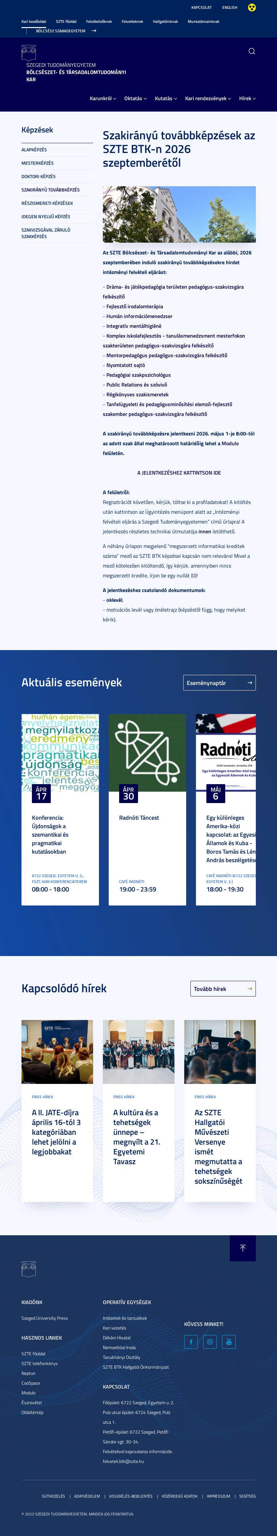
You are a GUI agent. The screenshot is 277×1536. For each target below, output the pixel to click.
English (229, 7)
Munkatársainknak (203, 21)
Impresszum (218, 1496)
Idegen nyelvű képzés (45, 216)
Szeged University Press (44, 1318)
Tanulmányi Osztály (121, 1357)
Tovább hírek (210, 988)
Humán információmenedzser (139, 316)
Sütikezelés (53, 1496)
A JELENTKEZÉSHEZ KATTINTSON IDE (179, 472)
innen (205, 531)
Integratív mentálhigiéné (133, 325)
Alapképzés (34, 149)
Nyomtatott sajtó (125, 365)
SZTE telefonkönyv (39, 1363)
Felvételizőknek (99, 21)
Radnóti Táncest (139, 817)
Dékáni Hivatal (117, 1337)
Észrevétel (31, 1402)
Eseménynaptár (206, 682)
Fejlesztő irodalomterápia (134, 306)
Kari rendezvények (206, 98)
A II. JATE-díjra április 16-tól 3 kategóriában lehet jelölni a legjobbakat (56, 1132)
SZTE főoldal (66, 21)
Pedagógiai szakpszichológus (138, 374)
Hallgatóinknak (165, 21)
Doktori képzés (38, 176)
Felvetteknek (132, 21)
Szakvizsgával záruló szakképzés (45, 233)
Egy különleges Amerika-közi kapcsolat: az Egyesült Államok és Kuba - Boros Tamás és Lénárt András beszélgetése (234, 838)
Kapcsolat (201, 7)
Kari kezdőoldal (33, 21)
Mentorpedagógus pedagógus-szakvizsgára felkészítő (166, 355)
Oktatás (133, 98)
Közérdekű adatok (180, 1496)
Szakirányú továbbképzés (50, 190)
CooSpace (30, 1383)
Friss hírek (42, 1097)
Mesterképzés (37, 163)
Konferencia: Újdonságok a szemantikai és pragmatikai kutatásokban (50, 834)
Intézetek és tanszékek (125, 1318)
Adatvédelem (87, 1496)
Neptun (28, 1373)
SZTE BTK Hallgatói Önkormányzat (136, 1367)
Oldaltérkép (32, 1412)
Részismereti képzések (47, 203)
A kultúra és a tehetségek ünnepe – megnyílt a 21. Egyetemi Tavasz (136, 1137)
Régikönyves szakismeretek (137, 394)
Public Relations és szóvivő (136, 384)
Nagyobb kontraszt (252, 7)
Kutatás (164, 98)
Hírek (245, 98)
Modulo (230, 443)
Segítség (247, 1496)
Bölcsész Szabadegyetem (60, 31)
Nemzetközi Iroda (119, 1347)
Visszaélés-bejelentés (131, 1496)
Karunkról (101, 98)
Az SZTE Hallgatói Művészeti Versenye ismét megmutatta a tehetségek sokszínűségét (218, 1146)
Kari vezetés (114, 1328)
